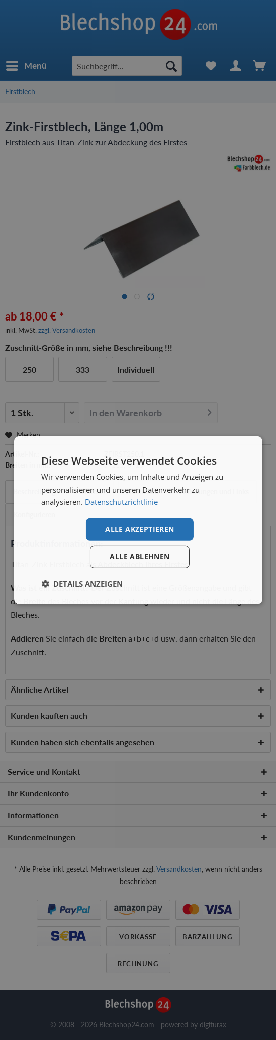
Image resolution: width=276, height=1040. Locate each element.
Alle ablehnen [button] (139, 557)
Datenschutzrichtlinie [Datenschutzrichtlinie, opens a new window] (121, 502)
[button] (82, 583)
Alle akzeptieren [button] (139, 529)
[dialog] (138, 520)
